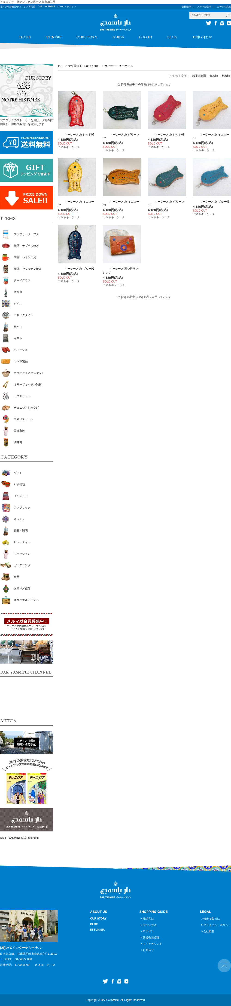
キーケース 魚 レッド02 (76, 134)
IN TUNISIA (97, 929)
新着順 (226, 75)
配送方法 (148, 918)
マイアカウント (152, 943)
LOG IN (145, 37)
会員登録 (186, 6)
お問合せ (148, 950)
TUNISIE (53, 37)
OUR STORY (98, 918)
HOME (25, 37)
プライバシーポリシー (217, 925)
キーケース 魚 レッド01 (166, 134)
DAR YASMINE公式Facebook (19, 838)
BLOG (172, 37)
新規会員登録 (151, 937)
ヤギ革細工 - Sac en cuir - (84, 66)
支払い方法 (150, 925)
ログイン (148, 931)
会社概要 (208, 931)
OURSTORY (86, 37)
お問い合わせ (202, 37)
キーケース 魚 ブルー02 (76, 268)
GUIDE (118, 37)
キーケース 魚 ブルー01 (211, 201)
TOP (60, 66)
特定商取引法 (211, 918)
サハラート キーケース (126, 66)
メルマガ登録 (204, 6)
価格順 (214, 75)
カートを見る (224, 6)
